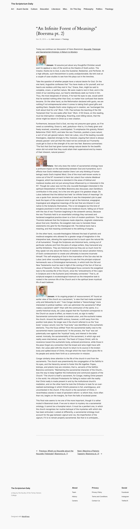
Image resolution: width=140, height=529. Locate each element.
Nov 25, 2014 (41, 39)
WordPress (25, 516)
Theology (65, 39)
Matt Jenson (55, 39)
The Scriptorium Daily (22, 3)
